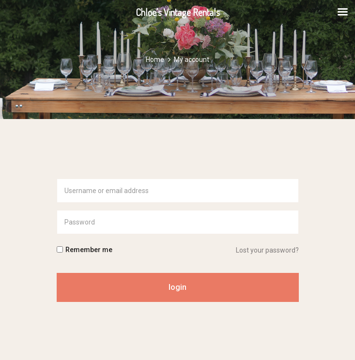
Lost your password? (267, 250)
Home (155, 59)
